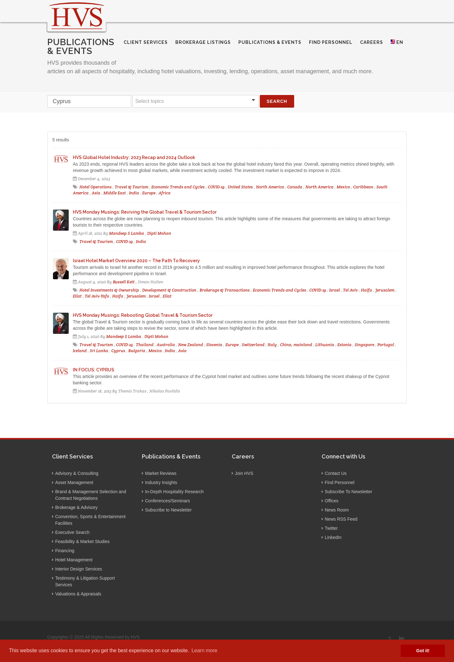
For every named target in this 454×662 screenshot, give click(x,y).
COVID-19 (216, 187)
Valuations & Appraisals (78, 593)
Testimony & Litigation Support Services (85, 581)
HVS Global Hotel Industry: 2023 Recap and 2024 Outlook (134, 157)
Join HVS (244, 473)
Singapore (364, 344)
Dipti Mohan (159, 233)
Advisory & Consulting (76, 473)
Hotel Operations (95, 187)
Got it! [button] (422, 650)
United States (240, 187)
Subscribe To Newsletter (348, 491)
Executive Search (72, 532)
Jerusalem (384, 290)
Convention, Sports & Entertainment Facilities (90, 520)
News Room (337, 509)
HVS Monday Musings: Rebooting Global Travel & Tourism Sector (142, 315)
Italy (272, 344)
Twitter (331, 528)
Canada (294, 187)
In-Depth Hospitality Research (174, 491)
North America (270, 187)
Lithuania (324, 344)
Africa (165, 193)
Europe (148, 193)
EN (397, 42)
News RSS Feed (341, 519)
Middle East (114, 193)
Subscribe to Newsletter (168, 509)
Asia (96, 193)
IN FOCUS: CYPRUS (93, 369)
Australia (166, 344)
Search (277, 101)
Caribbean (363, 187)
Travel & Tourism (131, 187)
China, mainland (296, 344)
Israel (334, 290)
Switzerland (253, 344)
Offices (331, 500)
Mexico (343, 187)
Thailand (145, 344)
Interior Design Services (78, 568)
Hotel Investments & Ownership (109, 290)
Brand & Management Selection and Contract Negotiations (90, 495)
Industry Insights (161, 482)
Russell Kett (124, 282)
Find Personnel (339, 482)
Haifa (366, 290)
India (134, 193)
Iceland (80, 350)
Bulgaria (136, 350)
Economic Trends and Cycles (178, 187)
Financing (64, 550)
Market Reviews (161, 473)
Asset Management (74, 482)
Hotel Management (73, 559)
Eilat (77, 296)
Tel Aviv (350, 290)
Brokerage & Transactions (225, 290)
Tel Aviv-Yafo (97, 296)
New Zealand (190, 344)
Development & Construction (169, 290)
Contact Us (335, 473)
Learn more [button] (204, 650)
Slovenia (214, 344)
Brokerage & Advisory (76, 507)
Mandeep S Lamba (126, 233)
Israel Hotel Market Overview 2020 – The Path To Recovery (136, 260)
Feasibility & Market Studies (82, 541)
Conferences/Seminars (167, 500)
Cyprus (118, 350)
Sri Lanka (99, 350)
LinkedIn (333, 537)
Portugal (385, 344)
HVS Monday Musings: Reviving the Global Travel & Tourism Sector (145, 212)
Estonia (344, 344)
